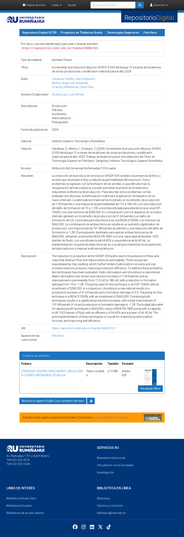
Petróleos (150, 32)
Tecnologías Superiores (123, 32)
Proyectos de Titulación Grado (81, 32)
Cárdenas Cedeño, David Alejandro (74, 78)
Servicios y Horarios (110, 505)
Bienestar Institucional (111, 458)
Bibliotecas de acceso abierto (25, 513)
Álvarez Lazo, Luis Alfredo (68, 94)
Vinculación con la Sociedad (115, 465)
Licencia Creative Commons (110, 417)
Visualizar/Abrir (150, 388)
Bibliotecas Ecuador (19, 505)
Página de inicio (34, 5)
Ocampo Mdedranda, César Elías (73, 87)
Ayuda (72, 5)
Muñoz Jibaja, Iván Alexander (70, 83)
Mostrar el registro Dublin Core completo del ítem (53, 400)
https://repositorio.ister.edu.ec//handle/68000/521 (84, 328)
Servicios (159, 5)
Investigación (105, 472)
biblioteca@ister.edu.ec (111, 513)
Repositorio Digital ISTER (39, 32)
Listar (57, 5)
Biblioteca (103, 498)
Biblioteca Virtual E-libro (21, 498)
